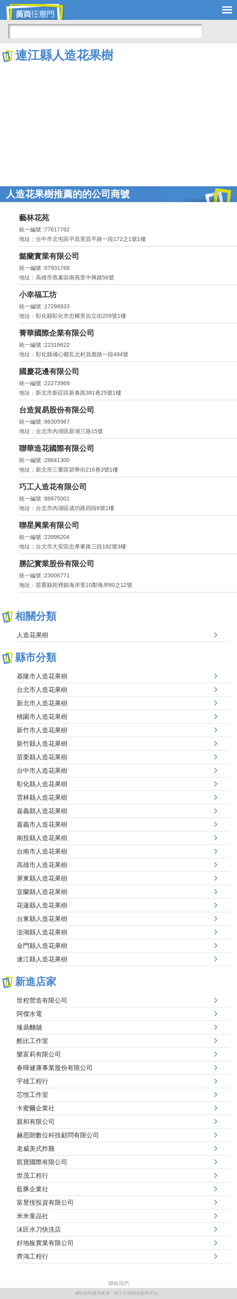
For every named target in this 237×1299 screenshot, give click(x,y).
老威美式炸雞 (36, 1148)
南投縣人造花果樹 (42, 838)
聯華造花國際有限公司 (56, 448)
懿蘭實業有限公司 (49, 256)
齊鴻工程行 (32, 1256)
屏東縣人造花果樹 (42, 878)
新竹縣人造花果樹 (42, 743)
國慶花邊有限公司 (49, 371)
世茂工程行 (32, 1175)
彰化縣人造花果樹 (42, 784)
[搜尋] (105, 31)
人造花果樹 (32, 635)
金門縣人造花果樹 (42, 945)
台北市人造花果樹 (42, 689)
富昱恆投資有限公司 (45, 1202)
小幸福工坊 (38, 294)
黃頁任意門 (39, 12)
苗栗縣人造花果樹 (42, 757)
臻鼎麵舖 (29, 1027)
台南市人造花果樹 (42, 851)
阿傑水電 (29, 1014)
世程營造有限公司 (42, 1000)
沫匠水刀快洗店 (39, 1229)
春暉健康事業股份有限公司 (55, 1067)
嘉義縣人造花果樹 (42, 811)
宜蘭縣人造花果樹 (42, 891)
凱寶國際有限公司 (42, 1162)
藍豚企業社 (32, 1189)
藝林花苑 (34, 218)
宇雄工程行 (32, 1081)
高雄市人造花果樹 (42, 865)
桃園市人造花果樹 (42, 716)
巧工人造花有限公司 (53, 487)
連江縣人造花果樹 (42, 959)
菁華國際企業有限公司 (56, 333)
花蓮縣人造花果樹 (42, 905)
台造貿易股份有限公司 (56, 410)
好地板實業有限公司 (45, 1243)
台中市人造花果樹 (42, 770)
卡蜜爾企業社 (36, 1108)
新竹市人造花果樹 (42, 730)
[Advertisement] (118, 122)
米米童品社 (32, 1216)
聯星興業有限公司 (49, 525)
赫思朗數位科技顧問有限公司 (58, 1135)
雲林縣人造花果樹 (42, 797)
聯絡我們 (118, 1283)
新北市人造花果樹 (42, 703)
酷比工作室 (32, 1040)
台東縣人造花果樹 (42, 918)
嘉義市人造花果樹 (42, 824)
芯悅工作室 (32, 1094)
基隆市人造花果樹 (42, 676)
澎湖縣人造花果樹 (42, 932)
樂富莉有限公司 (39, 1054)
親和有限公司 (36, 1121)
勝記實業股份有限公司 (56, 564)
